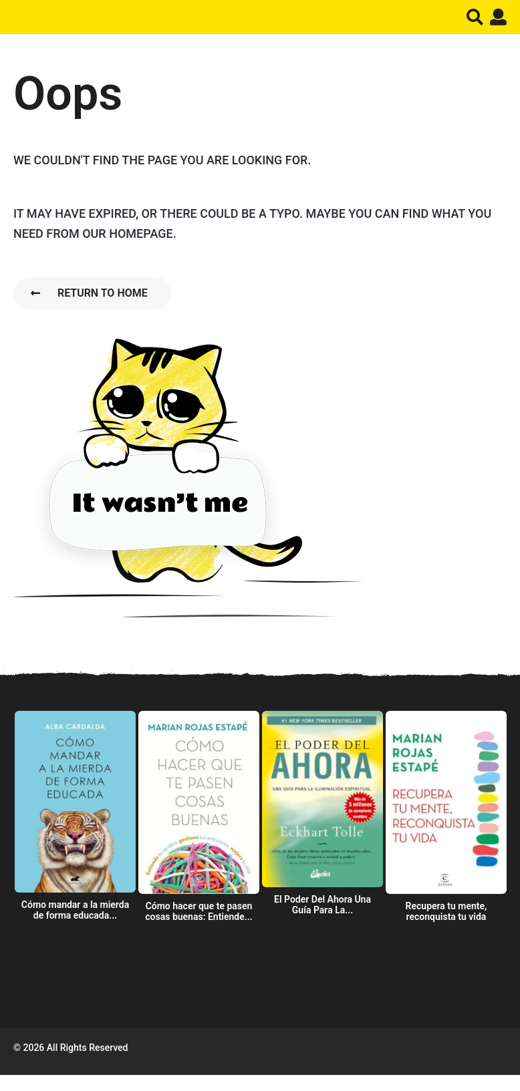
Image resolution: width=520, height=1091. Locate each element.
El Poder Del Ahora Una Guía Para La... (322, 904)
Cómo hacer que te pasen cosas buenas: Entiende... (198, 911)
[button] (475, 16)
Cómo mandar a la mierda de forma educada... (75, 910)
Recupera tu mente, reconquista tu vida (446, 911)
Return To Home (89, 293)
